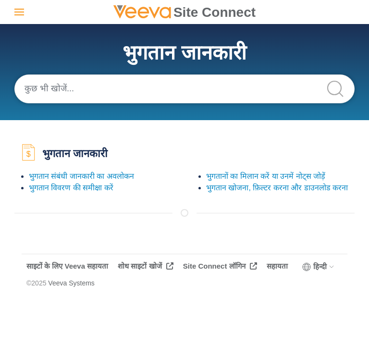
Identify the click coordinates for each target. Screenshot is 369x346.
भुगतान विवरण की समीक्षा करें (71, 188)
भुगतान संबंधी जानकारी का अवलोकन (81, 176)
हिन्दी (318, 266)
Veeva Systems (71, 283)
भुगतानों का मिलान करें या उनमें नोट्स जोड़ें (265, 176)
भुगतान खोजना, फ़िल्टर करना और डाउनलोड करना (277, 188)
